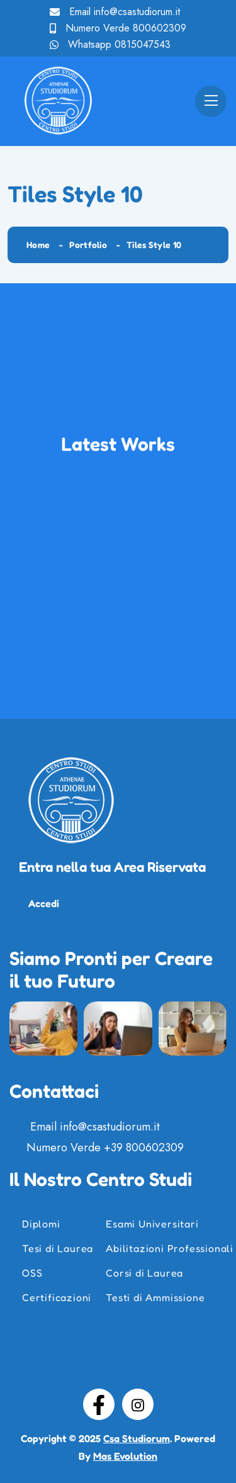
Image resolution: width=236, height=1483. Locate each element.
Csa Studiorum (136, 1438)
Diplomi (41, 1224)
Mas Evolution (125, 1456)
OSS (32, 1273)
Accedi (43, 903)
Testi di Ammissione (155, 1297)
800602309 (159, 28)
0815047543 (143, 44)
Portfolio (88, 244)
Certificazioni (56, 1297)
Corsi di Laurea (144, 1273)
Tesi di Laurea (57, 1248)
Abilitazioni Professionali (169, 1248)
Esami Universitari (152, 1224)
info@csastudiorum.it (137, 11)
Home (38, 244)
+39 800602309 (144, 1147)
